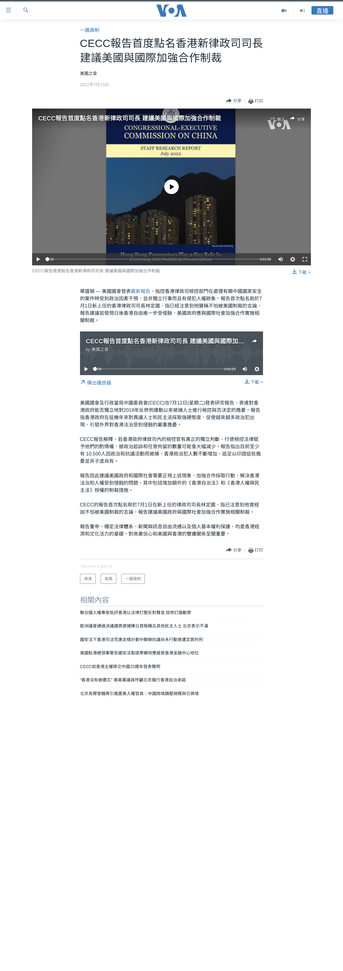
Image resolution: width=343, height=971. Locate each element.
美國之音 (100, 349)
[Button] (233, 101)
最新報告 (140, 291)
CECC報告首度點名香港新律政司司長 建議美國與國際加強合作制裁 (129, 118)
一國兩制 (89, 30)
